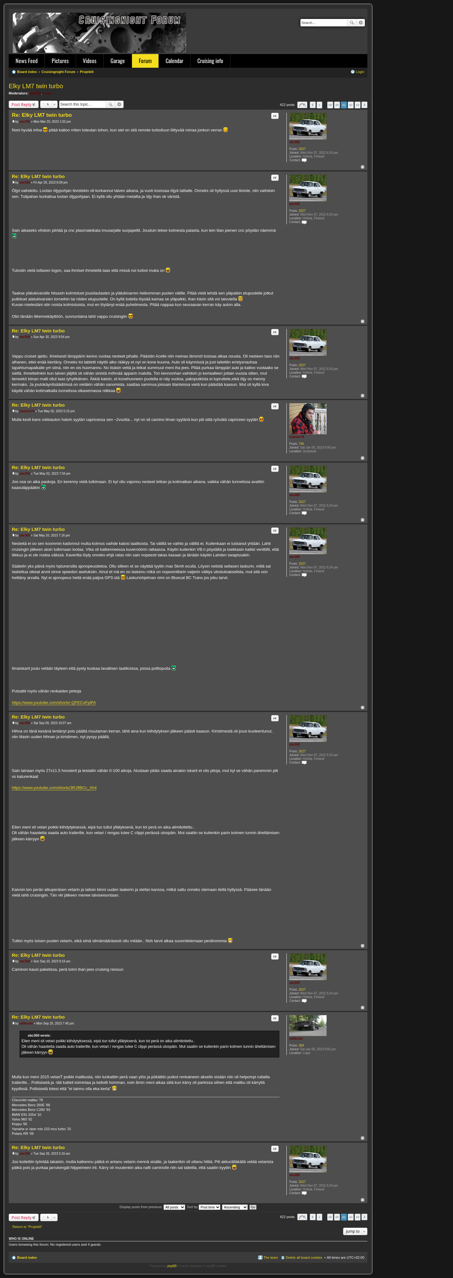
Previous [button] (313, 105)
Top (362, 167)
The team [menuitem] (270, 1257)
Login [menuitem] (360, 72)
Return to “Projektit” (27, 1227)
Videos (90, 61)
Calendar (174, 61)
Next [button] (364, 105)
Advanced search (360, 22)
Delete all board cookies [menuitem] (304, 1257)
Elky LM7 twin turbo (36, 86)
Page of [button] (302, 105)
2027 (302, 149)
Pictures (60, 61)
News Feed (27, 61)
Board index (27, 1257)
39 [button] (330, 105)
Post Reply (21, 104)
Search (351, 22)
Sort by (203, 1207)
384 (301, 1045)
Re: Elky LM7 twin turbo (42, 115)
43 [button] (357, 105)
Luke (47, 93)
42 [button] (350, 105)
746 (301, 443)
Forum (145, 61)
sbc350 (35, 93)
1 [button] (319, 105)
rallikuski (296, 1038)
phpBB (172, 1266)
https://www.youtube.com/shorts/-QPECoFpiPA (54, 702)
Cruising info (210, 61)
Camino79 (296, 437)
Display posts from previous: (152, 1207)
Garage (118, 61)
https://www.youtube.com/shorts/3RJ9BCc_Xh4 (54, 787)
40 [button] (337, 105)
